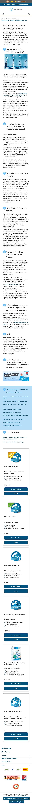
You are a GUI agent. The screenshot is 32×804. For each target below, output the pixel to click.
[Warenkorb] (28, 13)
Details (16, 493)
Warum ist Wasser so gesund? (11, 422)
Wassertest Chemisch (11, 517)
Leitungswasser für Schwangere (12, 409)
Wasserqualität (14, 319)
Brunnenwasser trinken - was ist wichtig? (15, 401)
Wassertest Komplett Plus (12, 711)
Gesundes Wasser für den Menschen (13, 419)
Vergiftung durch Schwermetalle (12, 425)
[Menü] (3, 13)
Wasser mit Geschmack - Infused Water (14, 404)
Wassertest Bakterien (11, 565)
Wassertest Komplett (11, 466)
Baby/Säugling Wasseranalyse (14, 614)
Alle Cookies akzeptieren (16, 802)
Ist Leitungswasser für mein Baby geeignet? (15, 415)
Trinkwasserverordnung (12, 284)
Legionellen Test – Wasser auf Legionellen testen (14, 663)
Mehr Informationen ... (22, 795)
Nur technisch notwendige (11, 798)
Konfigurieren (25, 798)
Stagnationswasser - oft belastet (12, 412)
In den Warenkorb (16, 489)
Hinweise (23, 1)
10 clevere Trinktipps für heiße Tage (13, 442)
